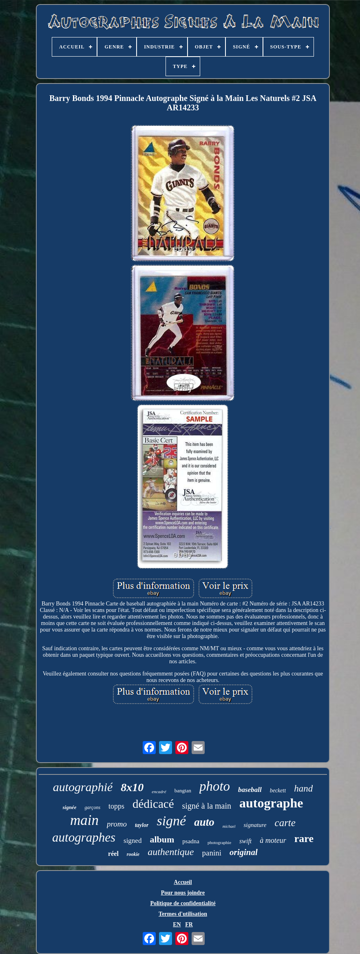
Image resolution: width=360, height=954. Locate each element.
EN (177, 924)
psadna (190, 841)
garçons (92, 807)
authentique (171, 852)
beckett (278, 790)
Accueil (183, 882)
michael (229, 826)
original (244, 852)
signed (132, 840)
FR (189, 924)
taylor (141, 825)
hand (303, 788)
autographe (271, 803)
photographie (219, 842)
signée (69, 807)
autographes (83, 837)
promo (117, 824)
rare (304, 838)
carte (285, 822)
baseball (250, 790)
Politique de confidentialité (182, 903)
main (84, 820)
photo (214, 786)
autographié (83, 787)
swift (245, 841)
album (162, 839)
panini (212, 853)
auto (204, 822)
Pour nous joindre (183, 893)
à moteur (273, 840)
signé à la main (207, 805)
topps (116, 806)
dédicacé (153, 803)
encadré (159, 791)
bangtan (182, 790)
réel (113, 853)
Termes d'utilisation (183, 914)
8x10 (132, 787)
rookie (133, 854)
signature (254, 825)
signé (171, 820)
